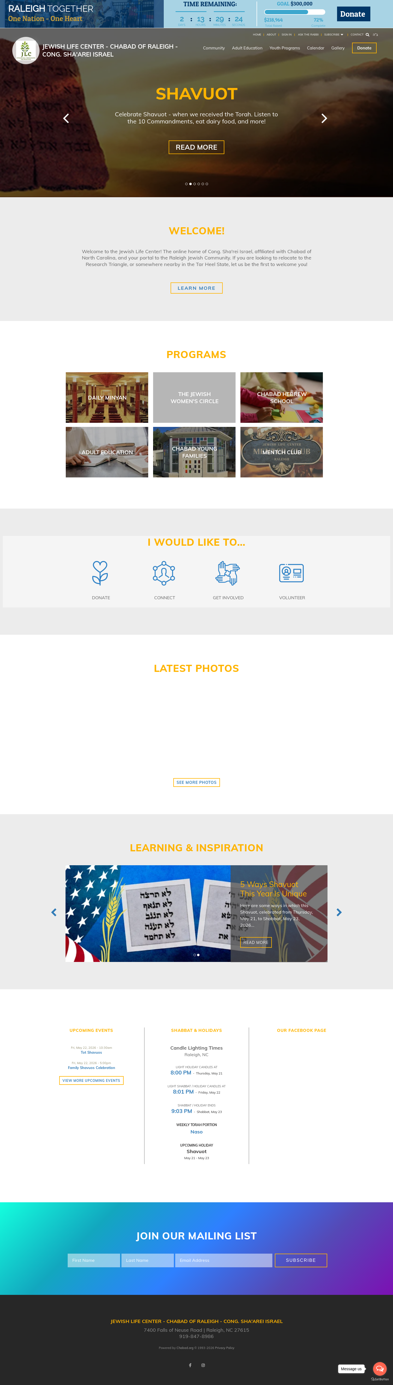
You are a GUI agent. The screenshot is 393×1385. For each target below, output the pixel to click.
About (271, 34)
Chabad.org (185, 1348)
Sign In (286, 34)
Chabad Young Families (194, 452)
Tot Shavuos (91, 1052)
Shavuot (197, 1151)
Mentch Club (282, 452)
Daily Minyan (107, 397)
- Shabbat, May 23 (196, 1112)
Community (214, 48)
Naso (196, 1132)
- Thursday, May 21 (196, 1073)
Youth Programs (285, 48)
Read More (196, 147)
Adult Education (247, 48)
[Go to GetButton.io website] (380, 1379)
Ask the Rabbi (308, 34)
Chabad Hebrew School (282, 397)
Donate (353, 14)
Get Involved (228, 597)
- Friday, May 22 (196, 1092)
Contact (357, 34)
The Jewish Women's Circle (195, 397)
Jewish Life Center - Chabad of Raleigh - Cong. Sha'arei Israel (110, 50)
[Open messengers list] (380, 1369)
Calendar (315, 48)
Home (257, 34)
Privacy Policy (224, 1348)
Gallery (338, 48)
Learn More (197, 288)
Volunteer (292, 597)
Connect (164, 597)
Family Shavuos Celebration (91, 1067)
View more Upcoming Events (91, 1081)
